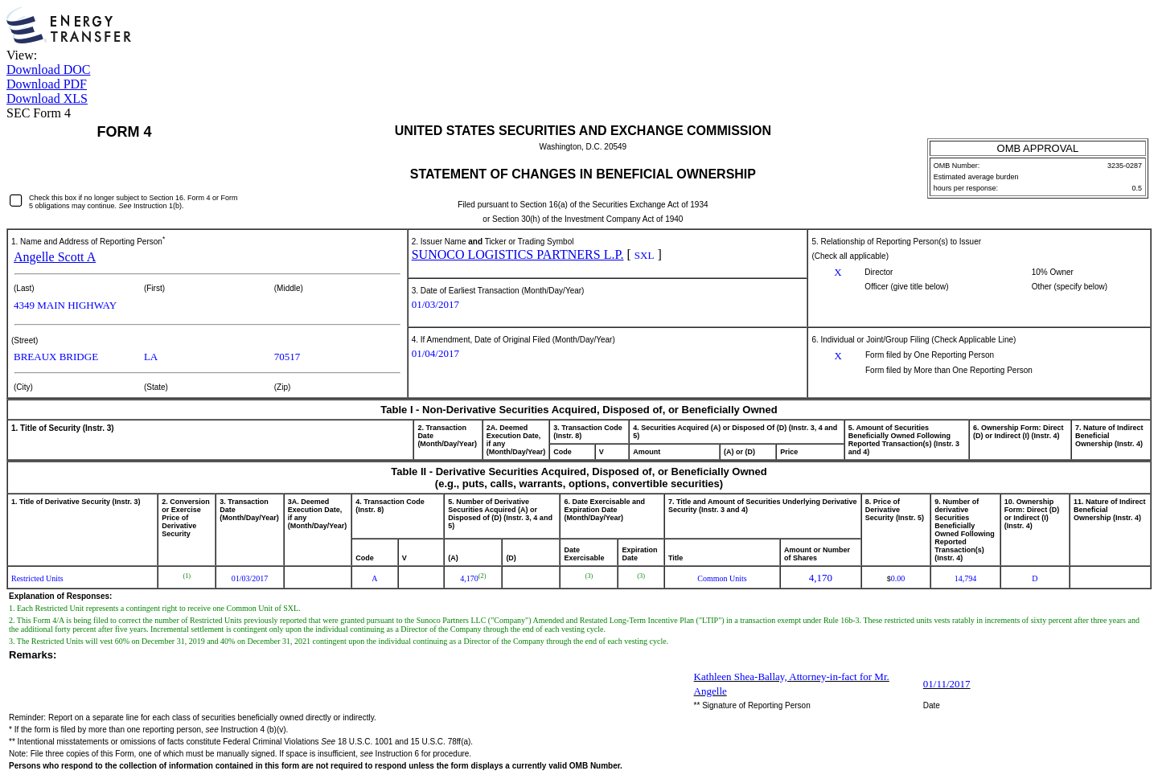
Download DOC (48, 69)
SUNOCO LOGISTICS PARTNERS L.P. (518, 254)
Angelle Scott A (55, 257)
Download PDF (46, 84)
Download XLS (47, 98)
